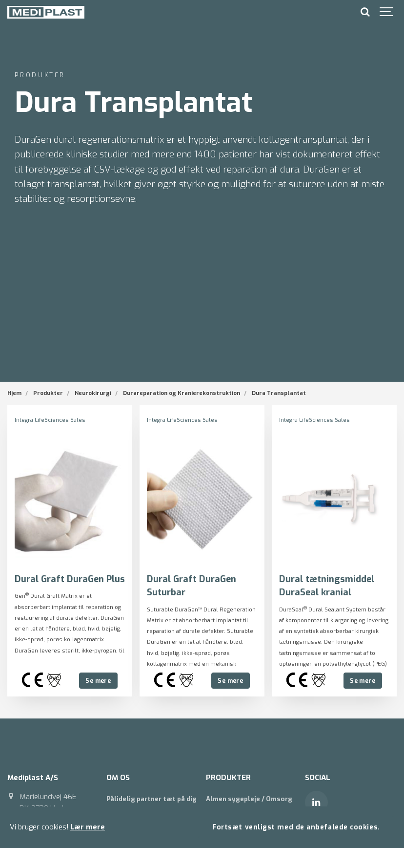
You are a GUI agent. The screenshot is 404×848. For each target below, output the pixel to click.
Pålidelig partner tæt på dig (151, 798)
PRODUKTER (228, 777)
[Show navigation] (387, 12)
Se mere (98, 680)
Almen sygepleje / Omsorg (249, 798)
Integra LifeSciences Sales (50, 420)
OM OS (118, 777)
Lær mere (87, 827)
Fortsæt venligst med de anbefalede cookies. (296, 827)
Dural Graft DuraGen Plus (70, 579)
